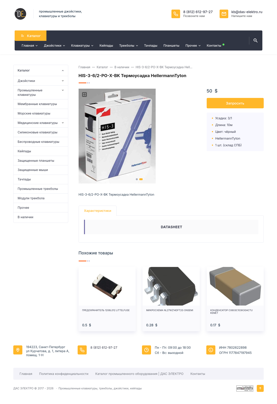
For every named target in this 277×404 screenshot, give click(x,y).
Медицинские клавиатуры (38, 123)
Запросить (235, 103)
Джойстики (26, 81)
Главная (25, 374)
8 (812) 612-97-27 (198, 12)
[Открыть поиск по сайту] (255, 41)
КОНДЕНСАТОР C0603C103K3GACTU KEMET (231, 311)
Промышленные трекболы (38, 189)
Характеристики (97, 211)
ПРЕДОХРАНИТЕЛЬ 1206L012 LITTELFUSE (106, 310)
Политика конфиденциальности (63, 374)
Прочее (23, 208)
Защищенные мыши (33, 170)
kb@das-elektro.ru (246, 12)
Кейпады (24, 151)
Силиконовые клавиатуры (37, 132)
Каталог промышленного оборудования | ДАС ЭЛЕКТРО (139, 374)
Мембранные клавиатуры (37, 104)
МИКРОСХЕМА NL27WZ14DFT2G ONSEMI (169, 310)
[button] (137, 179)
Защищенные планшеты (36, 160)
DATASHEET (171, 227)
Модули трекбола (31, 198)
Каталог (30, 36)
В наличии (25, 217)
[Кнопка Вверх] (260, 388)
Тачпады (24, 179)
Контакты (197, 374)
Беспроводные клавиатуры (38, 142)
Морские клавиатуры (34, 113)
